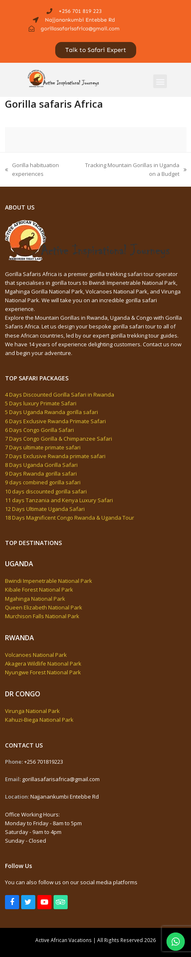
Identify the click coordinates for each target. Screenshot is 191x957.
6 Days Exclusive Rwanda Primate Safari (55, 421)
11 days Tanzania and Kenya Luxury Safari (59, 500)
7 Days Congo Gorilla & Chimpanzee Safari (58, 438)
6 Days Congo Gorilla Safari (39, 430)
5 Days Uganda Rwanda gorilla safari (51, 412)
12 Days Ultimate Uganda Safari (45, 509)
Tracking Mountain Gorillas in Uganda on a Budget (133, 169)
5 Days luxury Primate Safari (40, 403)
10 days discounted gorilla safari (46, 491)
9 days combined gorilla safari (43, 482)
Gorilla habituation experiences (32, 169)
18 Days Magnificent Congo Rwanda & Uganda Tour (69, 517)
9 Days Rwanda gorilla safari (41, 473)
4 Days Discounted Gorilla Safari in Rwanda (59, 394)
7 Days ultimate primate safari (43, 447)
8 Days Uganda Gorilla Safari (41, 465)
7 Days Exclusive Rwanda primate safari (55, 456)
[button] (160, 81)
